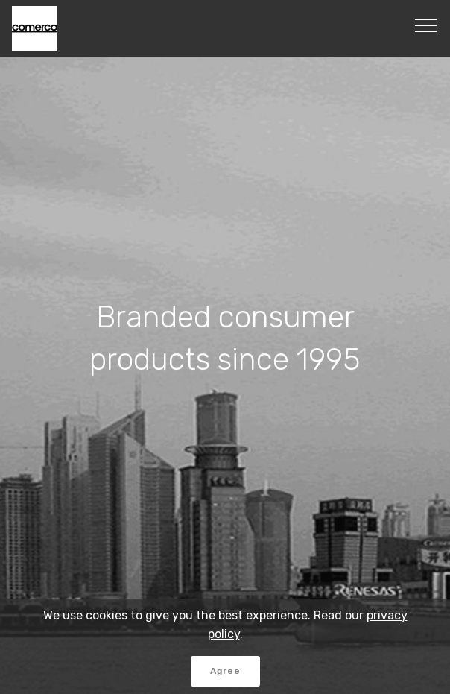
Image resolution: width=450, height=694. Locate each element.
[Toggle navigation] (426, 24)
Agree (225, 671)
